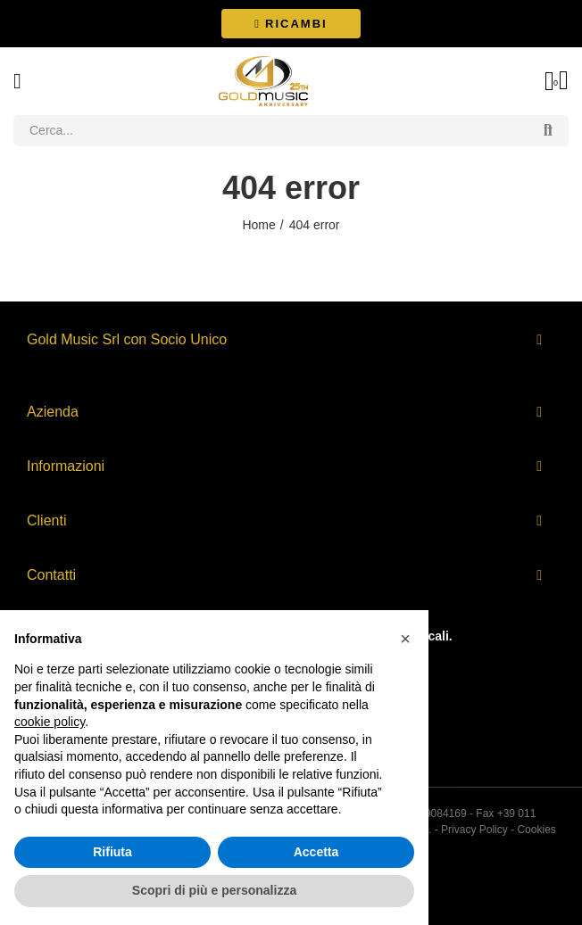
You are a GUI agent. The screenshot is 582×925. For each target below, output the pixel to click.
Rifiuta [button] (112, 852)
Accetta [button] (316, 852)
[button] (290, 23)
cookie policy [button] (49, 721)
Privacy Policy (474, 829)
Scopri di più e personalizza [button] (214, 890)
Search (548, 130)
